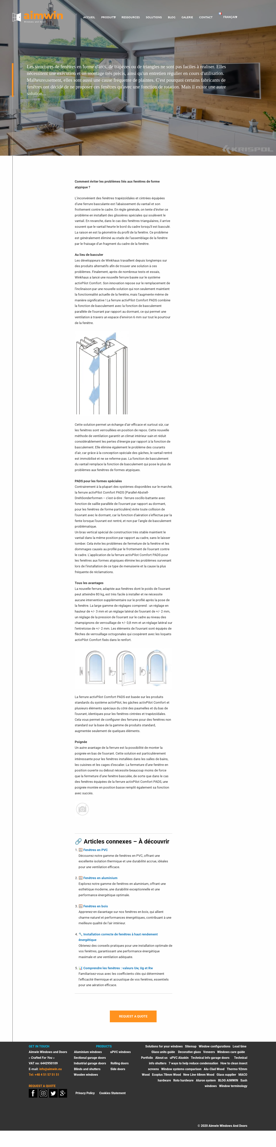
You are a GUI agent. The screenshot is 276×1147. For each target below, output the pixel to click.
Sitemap (190, 1049)
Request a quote (133, 1018)
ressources (131, 17)
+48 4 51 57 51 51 (47, 1078)
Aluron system (206, 1083)
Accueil (86, 17)
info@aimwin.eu (50, 1072)
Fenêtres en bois (95, 906)
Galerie (187, 17)
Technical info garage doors (210, 1060)
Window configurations (214, 1049)
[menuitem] (86, 17)
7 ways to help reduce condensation (193, 1066)
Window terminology (233, 1089)
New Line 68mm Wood (198, 1078)
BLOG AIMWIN (228, 1083)
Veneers (209, 1055)
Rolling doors (120, 1066)
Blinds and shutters (87, 1072)
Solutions (154, 17)
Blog (172, 17)
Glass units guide (163, 1055)
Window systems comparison (181, 1072)
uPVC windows (120, 1055)
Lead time (239, 1049)
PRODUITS (106, 17)
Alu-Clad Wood (214, 1072)
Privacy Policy (85, 1096)
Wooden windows (86, 1078)
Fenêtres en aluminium (100, 878)
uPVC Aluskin (179, 1060)
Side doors (117, 1072)
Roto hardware (183, 1083)
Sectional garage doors (90, 1060)
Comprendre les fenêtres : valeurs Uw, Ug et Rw (118, 968)
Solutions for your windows (164, 1049)
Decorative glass (189, 1055)
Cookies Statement (112, 1096)
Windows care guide (231, 1055)
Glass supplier (226, 1078)
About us (161, 1060)
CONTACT (206, 17)
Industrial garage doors (90, 1066)
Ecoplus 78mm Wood (166, 1078)
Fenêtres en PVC (95, 850)
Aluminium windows (88, 1055)
